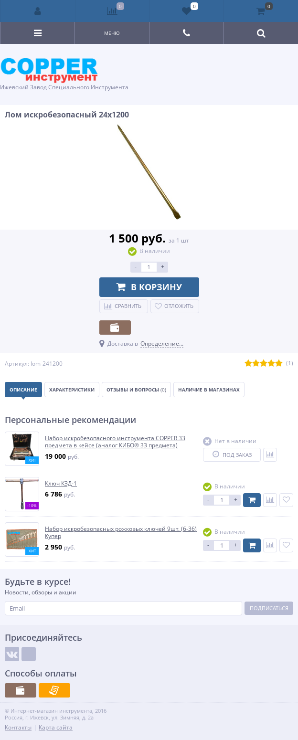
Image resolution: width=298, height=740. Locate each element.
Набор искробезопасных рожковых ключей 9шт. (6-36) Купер (121, 532)
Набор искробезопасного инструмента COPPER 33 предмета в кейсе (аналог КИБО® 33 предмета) (115, 441)
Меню (112, 33)
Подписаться (269, 608)
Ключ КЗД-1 (61, 483)
